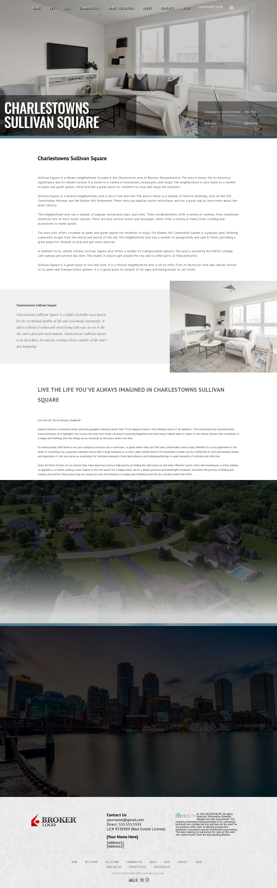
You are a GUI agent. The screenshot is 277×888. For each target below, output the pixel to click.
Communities (89, 8)
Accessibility (162, 867)
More (186, 8)
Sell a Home (112, 862)
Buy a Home (91, 862)
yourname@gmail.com (125, 819)
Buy (52, 8)
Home (36, 8)
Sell (67, 8)
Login (198, 862)
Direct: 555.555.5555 (124, 824)
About (147, 8)
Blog (167, 862)
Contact (167, 8)
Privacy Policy (138, 867)
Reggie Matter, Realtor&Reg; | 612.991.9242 (211, 8)
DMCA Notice (113, 867)
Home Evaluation (121, 8)
